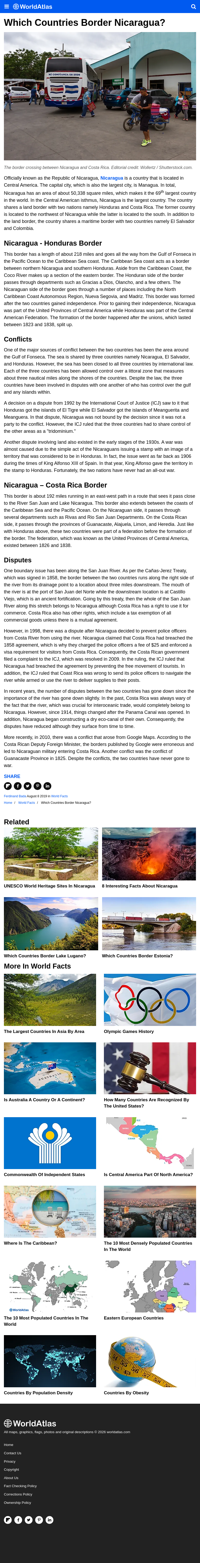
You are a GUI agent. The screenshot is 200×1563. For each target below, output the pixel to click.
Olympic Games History (129, 1031)
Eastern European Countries (134, 1318)
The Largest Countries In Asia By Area (44, 1031)
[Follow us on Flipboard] (8, 1520)
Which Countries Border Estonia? (137, 955)
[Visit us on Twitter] (29, 1520)
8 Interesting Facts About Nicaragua (140, 886)
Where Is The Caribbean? (30, 1243)
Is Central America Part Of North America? (148, 1174)
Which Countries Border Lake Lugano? (45, 955)
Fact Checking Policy (20, 1486)
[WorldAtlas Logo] (34, 7)
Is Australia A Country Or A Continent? (44, 1099)
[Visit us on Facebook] (18, 1520)
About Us (11, 1478)
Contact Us (12, 1453)
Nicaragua (112, 178)
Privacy (9, 1461)
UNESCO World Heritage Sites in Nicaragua (49, 886)
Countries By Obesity (126, 1392)
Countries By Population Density (38, 1392)
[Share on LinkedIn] (47, 786)
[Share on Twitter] (28, 786)
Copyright (11, 1469)
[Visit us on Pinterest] (39, 1520)
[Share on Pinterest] (37, 786)
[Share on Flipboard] (8, 786)
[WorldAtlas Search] (193, 6)
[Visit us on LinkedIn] (49, 1520)
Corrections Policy (18, 1494)
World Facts (59, 796)
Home (8, 1445)
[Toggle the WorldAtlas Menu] (6, 6)
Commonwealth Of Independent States (44, 1174)
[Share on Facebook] (18, 786)
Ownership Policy (17, 1503)
